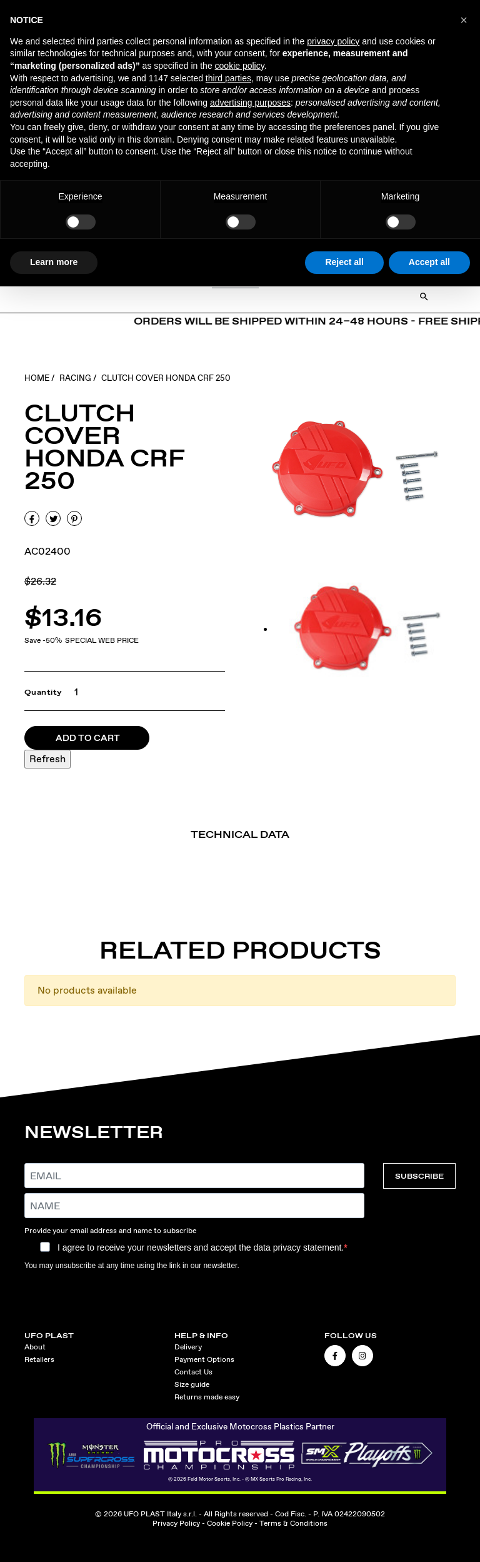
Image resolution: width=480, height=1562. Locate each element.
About (35, 1347)
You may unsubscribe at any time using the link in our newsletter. (131, 1265)
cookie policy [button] (239, 66)
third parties (228, 78)
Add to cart (88, 737)
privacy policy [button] (333, 41)
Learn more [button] (54, 262)
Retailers (39, 1359)
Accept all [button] (429, 262)
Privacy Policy (176, 1523)
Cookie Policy (229, 1523)
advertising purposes (250, 103)
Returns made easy (206, 1397)
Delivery (188, 1347)
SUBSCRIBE (419, 1176)
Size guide (191, 1384)
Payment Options (204, 1359)
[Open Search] (424, 296)
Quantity (43, 692)
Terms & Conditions (293, 1523)
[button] (464, 20)
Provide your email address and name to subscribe (110, 1231)
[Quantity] (73, 692)
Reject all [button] (344, 262)
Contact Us (193, 1372)
